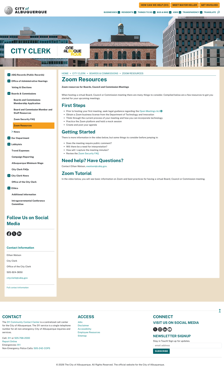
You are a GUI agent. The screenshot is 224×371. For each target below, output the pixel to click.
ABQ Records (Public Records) (27, 74)
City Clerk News (20, 175)
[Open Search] (218, 12)
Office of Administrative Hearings (29, 81)
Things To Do (146, 12)
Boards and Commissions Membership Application (27, 102)
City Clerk (79, 73)
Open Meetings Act (150, 111)
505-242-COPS (42, 348)
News (17, 131)
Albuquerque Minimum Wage (27, 163)
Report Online (9, 341)
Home (65, 73)
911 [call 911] (19, 345)
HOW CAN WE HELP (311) (154, 5)
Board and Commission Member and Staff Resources (33, 111)
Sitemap (82, 335)
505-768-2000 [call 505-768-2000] (22, 338)
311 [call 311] (9, 338)
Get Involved (209, 5)
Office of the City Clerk (24, 182)
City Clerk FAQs (20, 169)
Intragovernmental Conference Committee (28, 202)
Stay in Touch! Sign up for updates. (171, 341)
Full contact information (18, 287)
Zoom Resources (23, 125)
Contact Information (20, 247)
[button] (210, 12)
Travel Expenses (20, 150)
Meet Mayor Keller (185, 5)
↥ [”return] (220, 310)
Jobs (177, 12)
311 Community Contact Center (23, 322)
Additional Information (24, 194)
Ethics (14, 188)
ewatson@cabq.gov (96, 166)
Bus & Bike (164, 12)
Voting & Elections (22, 87)
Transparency (192, 12)
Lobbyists (16, 144)
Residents (129, 12)
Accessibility (84, 329)
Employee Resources (89, 332)
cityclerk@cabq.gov (17, 278)
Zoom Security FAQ (88, 153)
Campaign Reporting (23, 157)
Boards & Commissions (103, 73)
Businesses (112, 12)
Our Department (20, 138)
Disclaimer (83, 325)
